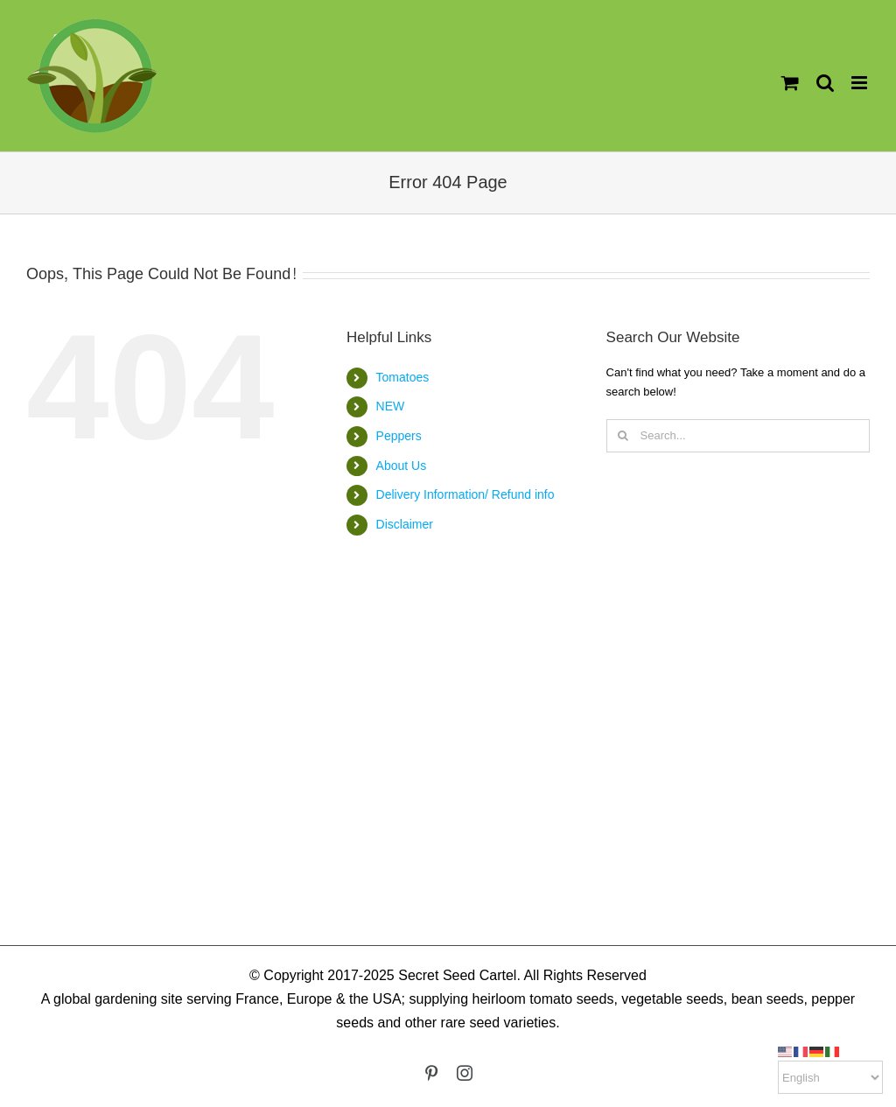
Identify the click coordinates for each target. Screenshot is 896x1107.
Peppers (399, 436)
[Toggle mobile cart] (790, 83)
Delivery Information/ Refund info (465, 494)
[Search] (623, 435)
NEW (390, 406)
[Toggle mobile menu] (860, 83)
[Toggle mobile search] (825, 83)
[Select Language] (830, 1077)
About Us (401, 466)
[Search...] (738, 435)
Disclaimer (404, 524)
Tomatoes (403, 377)
